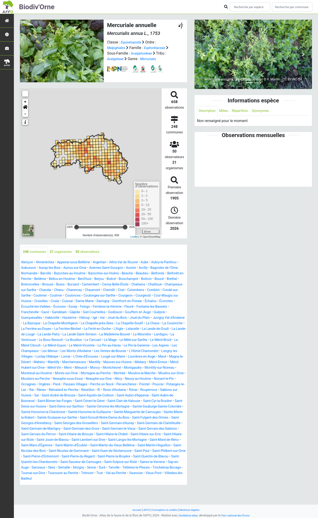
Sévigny (27, 490)
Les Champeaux (99, 357)
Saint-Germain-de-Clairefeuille (138, 440)
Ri (128, 401)
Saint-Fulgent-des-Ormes (119, 434)
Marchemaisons (34, 373)
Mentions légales (191, 510)
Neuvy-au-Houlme (150, 390)
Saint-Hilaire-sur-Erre (161, 451)
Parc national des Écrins (237, 515)
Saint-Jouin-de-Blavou (77, 456)
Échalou (130, 307)
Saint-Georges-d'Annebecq (163, 434)
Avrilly (172, 268)
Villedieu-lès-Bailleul (165, 495)
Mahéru (151, 368)
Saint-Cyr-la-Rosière (67, 418)
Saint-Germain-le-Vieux (120, 445)
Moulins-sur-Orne (165, 384)
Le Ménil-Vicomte (148, 351)
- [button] (25, 114)
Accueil (134, 510)
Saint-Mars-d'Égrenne (73, 462)
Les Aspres (74, 357)
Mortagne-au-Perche (82, 384)
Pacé (68, 395)
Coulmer (162, 296)
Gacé (25, 318)
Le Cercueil (148, 345)
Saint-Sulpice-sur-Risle (59, 484)
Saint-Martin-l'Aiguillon (39, 468)
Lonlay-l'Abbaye (136, 362)
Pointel (164, 395)
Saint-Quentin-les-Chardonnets (127, 479)
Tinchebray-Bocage (124, 490)
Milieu (226, 111)
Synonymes (265, 111)
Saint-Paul (52, 473)
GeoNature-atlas (186, 515)
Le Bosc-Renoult (102, 345)
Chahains (61, 290)
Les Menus (125, 357)
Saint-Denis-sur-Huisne (104, 418)
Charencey (168, 290)
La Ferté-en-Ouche (126, 334)
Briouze (117, 284)
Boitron (51, 284)
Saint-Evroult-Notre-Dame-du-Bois (68, 434)
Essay (57, 312)
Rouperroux (30, 407)
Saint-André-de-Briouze (104, 407)
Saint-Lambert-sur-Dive (116, 456)
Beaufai (170, 273)
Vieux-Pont (137, 495)
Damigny (78, 307)
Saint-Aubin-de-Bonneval (70, 412)
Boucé (65, 284)
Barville (80, 273)
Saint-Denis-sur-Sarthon (145, 418)
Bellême (95, 279)
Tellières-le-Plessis (90, 490)
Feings (70, 312)
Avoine (158, 268)
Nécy (128, 390)
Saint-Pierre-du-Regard (165, 473)
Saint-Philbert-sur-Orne (82, 473)
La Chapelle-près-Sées (98, 329)
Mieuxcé (58, 379)
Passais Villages (88, 395)
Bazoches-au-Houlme (106, 273)
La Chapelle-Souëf (134, 329)
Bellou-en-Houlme (119, 279)
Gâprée (57, 318)
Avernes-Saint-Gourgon (131, 268)
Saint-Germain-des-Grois (79, 445)
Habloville (29, 323)
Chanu (152, 290)
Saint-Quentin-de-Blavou (80, 479)
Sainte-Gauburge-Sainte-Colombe (87, 423)
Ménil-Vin (28, 379)
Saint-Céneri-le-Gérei (151, 412)
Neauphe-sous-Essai (73, 390)
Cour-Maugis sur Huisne (138, 301)
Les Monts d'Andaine (154, 357)
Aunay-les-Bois (69, 268)
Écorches (147, 307)
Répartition (244, 111)
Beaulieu (28, 279)
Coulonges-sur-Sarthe (59, 301)
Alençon (27, 262)
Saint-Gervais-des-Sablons (163, 445)
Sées (157, 484)
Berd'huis (144, 279)
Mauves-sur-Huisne (82, 373)
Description (208, 111)
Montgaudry (114, 379)
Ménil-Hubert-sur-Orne (158, 373)
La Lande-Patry (95, 340)
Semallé (170, 484)
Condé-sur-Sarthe (120, 296)
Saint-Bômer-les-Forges (112, 412)
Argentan (107, 262)
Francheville (174, 312)
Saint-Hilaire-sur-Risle (38, 456)
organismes (64, 252)
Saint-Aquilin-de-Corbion (146, 407)
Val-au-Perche (96, 495)
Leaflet (134, 236)
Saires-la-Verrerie (94, 484)
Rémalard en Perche (89, 401)
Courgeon (88, 301)
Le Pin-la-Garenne (48, 357)
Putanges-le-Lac (36, 401)
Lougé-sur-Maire (53, 368)
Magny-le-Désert (128, 368)
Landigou (53, 345)
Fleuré (119, 312)
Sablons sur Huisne (58, 407)
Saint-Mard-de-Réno (37, 462)
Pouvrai (179, 395)
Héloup (65, 323)
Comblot (96, 296)
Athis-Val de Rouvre (134, 262)
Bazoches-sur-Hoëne (144, 273)
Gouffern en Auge (127, 318)
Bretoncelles (98, 284)
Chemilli (47, 296)
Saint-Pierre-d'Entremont (124, 473)
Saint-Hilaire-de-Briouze (84, 451)
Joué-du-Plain (125, 323)
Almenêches (47, 262)
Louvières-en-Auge (85, 368)
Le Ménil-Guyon (119, 351)
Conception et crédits (164, 510)
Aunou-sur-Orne (97, 268)
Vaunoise (117, 495)
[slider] (76, 227)
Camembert (164, 284)
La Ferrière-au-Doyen (58, 334)
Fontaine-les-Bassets (144, 312)
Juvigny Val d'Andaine (157, 323)
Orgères (55, 395)
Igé (75, 323)
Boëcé (173, 279)
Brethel (79, 284)
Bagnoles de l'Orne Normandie (46, 273)
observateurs (94, 252)
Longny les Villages (104, 362)
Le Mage (167, 345)
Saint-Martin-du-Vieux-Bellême (157, 462)
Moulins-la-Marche (132, 384)
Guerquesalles (171, 318)
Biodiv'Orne (37, 7)
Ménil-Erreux (127, 373)
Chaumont (29, 296)
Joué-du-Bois (100, 323)
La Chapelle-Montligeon (57, 329)
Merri (43, 379)
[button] (25, 108)
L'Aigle (149, 334)
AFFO (144, 510)
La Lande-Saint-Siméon (129, 340)
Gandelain (40, 318)
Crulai (26, 307)
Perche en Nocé (118, 395)
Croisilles (168, 301)
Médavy (107, 373)
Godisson (102, 318)
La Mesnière (33, 345)
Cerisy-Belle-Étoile (35, 290)
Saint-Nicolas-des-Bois (79, 468)
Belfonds (45, 279)
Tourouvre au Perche (38, 495)
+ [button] (25, 102)
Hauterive (48, 323)
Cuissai (40, 307)
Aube (157, 262)
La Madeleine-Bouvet (168, 340)
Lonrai (156, 362)
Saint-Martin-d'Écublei (112, 462)
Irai (83, 323)
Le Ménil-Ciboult (90, 351)
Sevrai (41, 490)
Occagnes (37, 395)
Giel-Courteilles (78, 318)
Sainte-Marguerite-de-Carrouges (86, 429)
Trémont (64, 495)
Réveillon (116, 401)
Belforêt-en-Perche (71, 279)
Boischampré (32, 284)
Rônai (166, 401)
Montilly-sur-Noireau (143, 379)
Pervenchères (145, 395)
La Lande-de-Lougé (64, 340)
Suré (53, 490)
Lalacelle (164, 334)
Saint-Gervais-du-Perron (42, 451)
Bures (131, 284)
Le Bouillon (127, 345)
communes (36, 252)
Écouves (43, 312)
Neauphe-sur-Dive (107, 390)
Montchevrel (91, 379)
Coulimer (145, 296)
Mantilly (167, 368)
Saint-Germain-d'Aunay (92, 440)
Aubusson (46, 268)
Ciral (61, 296)
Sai (80, 407)
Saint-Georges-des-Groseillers (47, 440)
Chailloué (79, 290)
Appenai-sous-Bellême (79, 262)
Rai (54, 401)
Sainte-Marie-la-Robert (134, 429)
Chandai (137, 290)
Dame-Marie (58, 307)
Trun (78, 495)
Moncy (72, 379)
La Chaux (159, 329)
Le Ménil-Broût (62, 351)
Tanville (66, 490)
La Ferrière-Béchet (93, 334)
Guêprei (150, 318)
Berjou (160, 279)
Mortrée (108, 384)
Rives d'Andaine (146, 401)
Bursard (145, 284)
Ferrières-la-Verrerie (95, 312)
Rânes (65, 401)
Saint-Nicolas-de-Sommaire (123, 468)
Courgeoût (107, 301)
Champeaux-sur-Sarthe (108, 290)
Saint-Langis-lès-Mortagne (159, 456)
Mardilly (56, 373)
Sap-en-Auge (121, 484)
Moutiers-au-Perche (37, 390)
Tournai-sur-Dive (155, 490)
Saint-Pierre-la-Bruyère (39, 479)
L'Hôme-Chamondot (69, 362)
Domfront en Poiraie (105, 307)
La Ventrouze (75, 345)
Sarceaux (142, 484)
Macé (108, 368)
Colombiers (76, 296)
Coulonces (29, 301)
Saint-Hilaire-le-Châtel (123, 451)
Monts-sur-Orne (49, 384)
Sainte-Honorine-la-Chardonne (142, 423)
